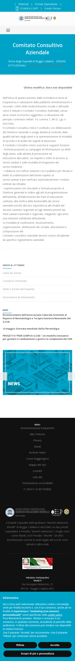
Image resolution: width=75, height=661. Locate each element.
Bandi (37, 446)
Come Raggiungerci (37, 458)
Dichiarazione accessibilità (37, 483)
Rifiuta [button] (20, 645)
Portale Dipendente (46, 4)
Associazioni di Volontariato (19, 297)
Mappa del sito (37, 464)
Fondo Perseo (52, 8)
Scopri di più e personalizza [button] (37, 653)
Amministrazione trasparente (37, 428)
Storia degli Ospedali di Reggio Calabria (31, 61)
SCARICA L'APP (26, 8)
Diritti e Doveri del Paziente (19, 289)
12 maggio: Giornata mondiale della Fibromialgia (31, 328)
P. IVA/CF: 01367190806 (37, 489)
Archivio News (37, 452)
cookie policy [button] (55, 614)
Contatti (37, 471)
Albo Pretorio (37, 434)
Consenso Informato (15, 281)
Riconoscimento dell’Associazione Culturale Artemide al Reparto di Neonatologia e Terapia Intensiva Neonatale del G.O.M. (37, 318)
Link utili (37, 477)
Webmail (23, 4)
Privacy (37, 440)
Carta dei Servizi (12, 273)
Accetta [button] (54, 645)
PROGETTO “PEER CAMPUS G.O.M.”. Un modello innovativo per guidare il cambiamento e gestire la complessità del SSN (37, 337)
